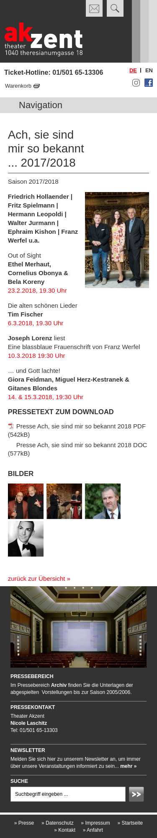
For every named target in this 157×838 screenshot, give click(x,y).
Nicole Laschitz (28, 723)
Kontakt (64, 830)
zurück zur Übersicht (36, 578)
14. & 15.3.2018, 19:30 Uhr (45, 396)
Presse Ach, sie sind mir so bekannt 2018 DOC (81, 444)
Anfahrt (93, 830)
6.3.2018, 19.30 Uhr (36, 323)
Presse (24, 823)
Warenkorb (18, 86)
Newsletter (27, 750)
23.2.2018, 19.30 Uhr (37, 290)
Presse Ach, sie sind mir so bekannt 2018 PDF (81, 425)
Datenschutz (57, 823)
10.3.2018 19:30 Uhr (36, 355)
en (149, 70)
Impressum (95, 823)
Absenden (138, 795)
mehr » (128, 766)
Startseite (130, 823)
